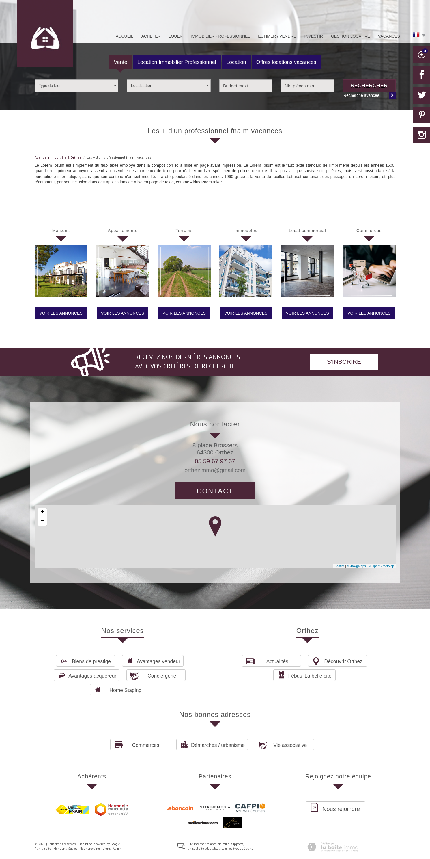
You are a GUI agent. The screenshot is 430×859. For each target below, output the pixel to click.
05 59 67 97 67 (215, 461)
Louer (176, 36)
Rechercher (369, 85)
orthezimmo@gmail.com (215, 470)
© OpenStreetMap (381, 566)
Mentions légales (65, 849)
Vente (120, 62)
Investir (313, 36)
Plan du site (43, 849)
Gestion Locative (350, 36)
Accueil (124, 36)
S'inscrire (344, 361)
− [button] (42, 521)
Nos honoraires (90, 849)
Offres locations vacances (286, 62)
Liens (107, 849)
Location (236, 62)
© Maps (356, 566)
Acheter (151, 36)
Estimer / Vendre (277, 36)
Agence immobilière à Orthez (58, 157)
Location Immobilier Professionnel (176, 62)
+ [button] (42, 512)
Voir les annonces (61, 313)
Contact (215, 491)
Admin (117, 849)
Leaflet (339, 566)
